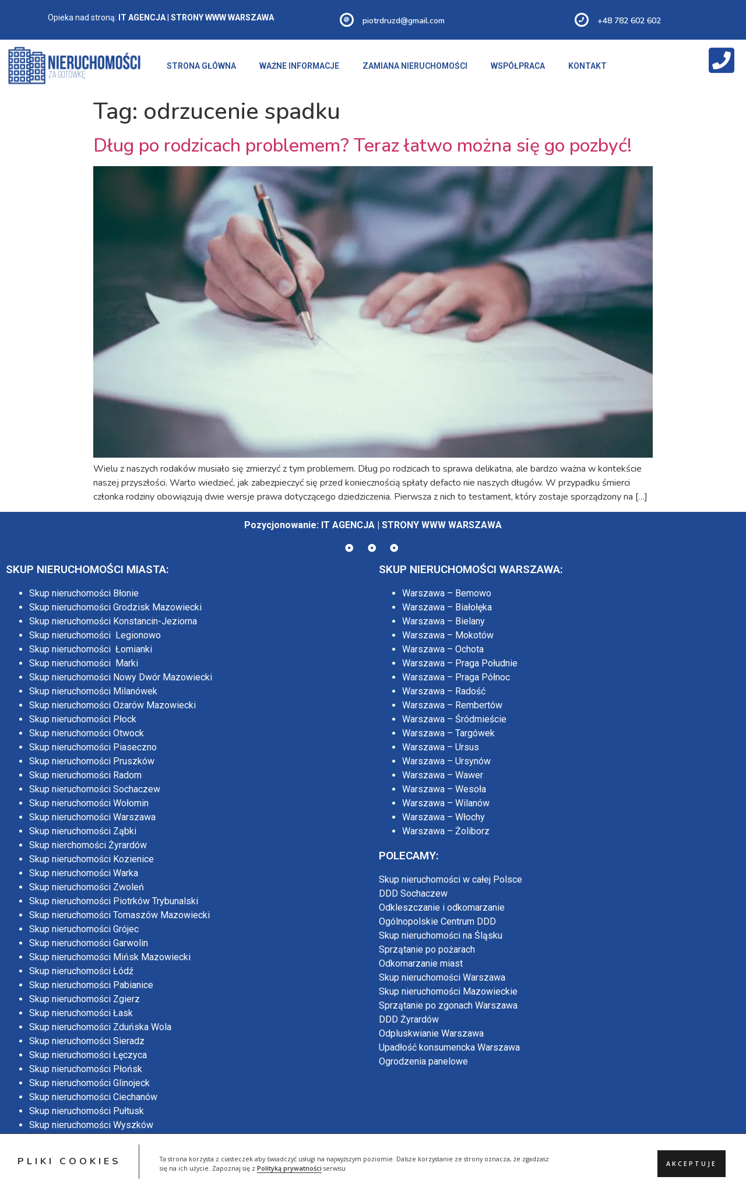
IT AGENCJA (348, 525)
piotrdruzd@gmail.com (404, 20)
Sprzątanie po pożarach (427, 949)
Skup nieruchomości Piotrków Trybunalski (113, 901)
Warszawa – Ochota (443, 649)
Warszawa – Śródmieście (454, 719)
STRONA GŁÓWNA (201, 66)
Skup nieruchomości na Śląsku (440, 935)
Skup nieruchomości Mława (84, 1152)
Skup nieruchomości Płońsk (85, 1068)
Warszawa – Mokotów (448, 635)
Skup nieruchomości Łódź (81, 971)
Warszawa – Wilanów (446, 803)
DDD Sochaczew (413, 893)
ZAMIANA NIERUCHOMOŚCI (415, 66)
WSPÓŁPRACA (518, 66)
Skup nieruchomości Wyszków (91, 1124)
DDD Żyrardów (409, 1019)
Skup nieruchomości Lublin (83, 1180)
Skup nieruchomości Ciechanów (93, 1096)
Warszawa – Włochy (443, 817)
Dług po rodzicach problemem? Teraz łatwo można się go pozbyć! (362, 145)
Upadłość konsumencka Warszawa (449, 1047)
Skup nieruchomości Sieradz (87, 1040)
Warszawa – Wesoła (444, 789)
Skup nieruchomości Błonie (84, 593)
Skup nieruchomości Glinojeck (89, 1082)
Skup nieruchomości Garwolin (88, 943)
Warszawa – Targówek (448, 733)
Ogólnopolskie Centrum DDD (437, 921)
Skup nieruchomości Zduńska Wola (100, 1027)
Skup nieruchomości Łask (81, 1013)
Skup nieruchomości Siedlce (86, 1166)
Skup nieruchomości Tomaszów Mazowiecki (119, 915)
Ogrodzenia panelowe (423, 1061)
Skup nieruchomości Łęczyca (88, 1054)
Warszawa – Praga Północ (456, 677)
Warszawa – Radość (443, 691)
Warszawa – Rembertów (452, 705)
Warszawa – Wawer (442, 775)
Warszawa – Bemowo (446, 593)
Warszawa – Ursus (440, 747)
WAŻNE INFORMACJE (299, 66)
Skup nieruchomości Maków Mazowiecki (112, 1138)
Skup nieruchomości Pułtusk (86, 1110)
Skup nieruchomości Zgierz (84, 999)
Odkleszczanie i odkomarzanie (442, 907)
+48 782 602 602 (629, 20)
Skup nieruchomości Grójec (84, 929)
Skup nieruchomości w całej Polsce (450, 879)
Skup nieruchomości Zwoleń (86, 887)
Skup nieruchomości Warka (83, 873)
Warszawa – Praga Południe (460, 663)
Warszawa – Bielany (443, 621)
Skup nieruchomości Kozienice (91, 859)
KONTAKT (587, 66)
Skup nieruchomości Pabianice (91, 985)
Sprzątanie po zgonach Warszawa (448, 1005)
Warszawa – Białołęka (447, 607)
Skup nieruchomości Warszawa (92, 817)
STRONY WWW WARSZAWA (442, 525)
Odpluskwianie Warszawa (431, 1033)
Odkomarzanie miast (421, 963)
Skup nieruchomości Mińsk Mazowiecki (110, 957)
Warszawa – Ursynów (446, 761)
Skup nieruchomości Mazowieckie (448, 991)
